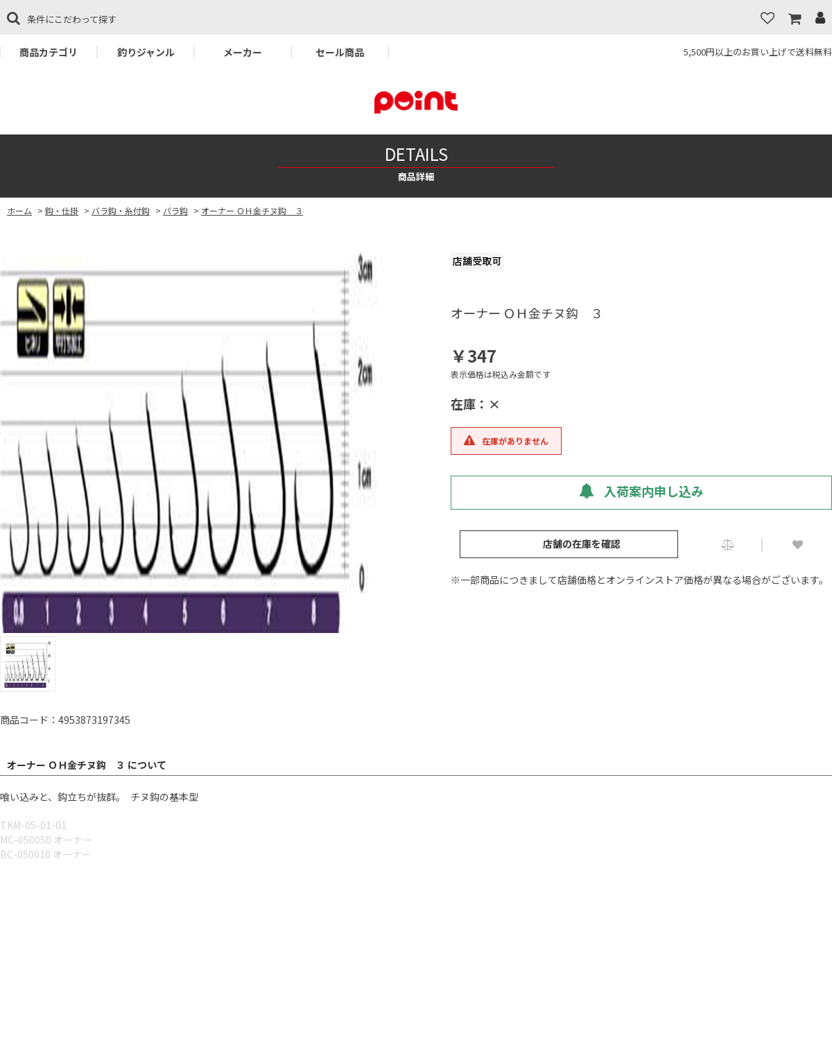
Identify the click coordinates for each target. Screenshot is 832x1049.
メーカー (242, 52)
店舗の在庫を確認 (582, 543)
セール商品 (339, 52)
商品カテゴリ (48, 52)
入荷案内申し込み (641, 491)
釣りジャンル (146, 52)
